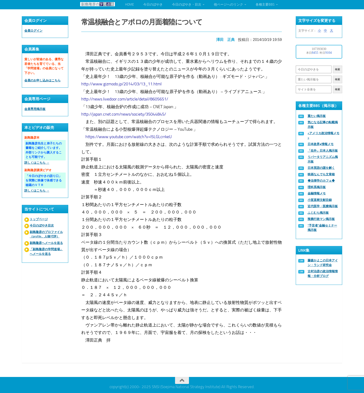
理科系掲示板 (317, 187)
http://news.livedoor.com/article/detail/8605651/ (125, 98)
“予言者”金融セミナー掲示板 (322, 228)
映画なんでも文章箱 (321, 174)
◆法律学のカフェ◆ (321, 180)
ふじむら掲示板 (318, 212)
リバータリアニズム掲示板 (323, 159)
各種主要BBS (265, 5)
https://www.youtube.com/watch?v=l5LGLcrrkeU (129, 135)
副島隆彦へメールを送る (46, 243)
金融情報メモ (317, 193)
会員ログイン (33, 30)
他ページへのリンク (228, 5)
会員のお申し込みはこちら (42, 80)
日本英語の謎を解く (321, 168)
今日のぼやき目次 (42, 225)
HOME (129, 5)
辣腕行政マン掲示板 (321, 219)
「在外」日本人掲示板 (323, 150)
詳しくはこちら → (36, 162)
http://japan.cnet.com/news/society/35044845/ (124, 113)
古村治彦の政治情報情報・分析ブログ (323, 274)
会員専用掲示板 (35, 109)
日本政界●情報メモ (321, 144)
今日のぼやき (153, 5)
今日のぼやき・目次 (186, 5)
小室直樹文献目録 (320, 200)
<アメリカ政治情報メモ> (323, 135)
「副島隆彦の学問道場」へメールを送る (46, 251)
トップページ (39, 219)
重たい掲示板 (317, 116)
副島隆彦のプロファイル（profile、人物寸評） (46, 234)
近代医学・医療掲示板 (323, 206)
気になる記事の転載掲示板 (323, 124)
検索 (337, 69)
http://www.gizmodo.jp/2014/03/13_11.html (122, 83)
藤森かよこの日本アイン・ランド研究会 (323, 263)
